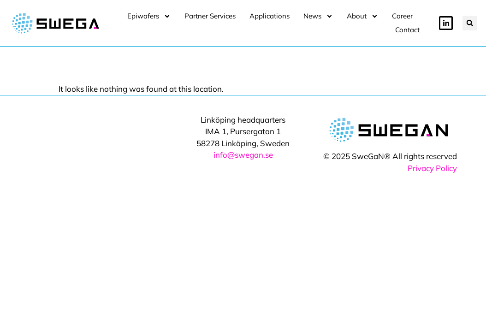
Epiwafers (149, 16)
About (362, 16)
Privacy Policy (432, 158)
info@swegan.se (243, 145)
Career (402, 16)
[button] (469, 23)
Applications (269, 16)
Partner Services (210, 16)
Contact (407, 29)
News (318, 16)
